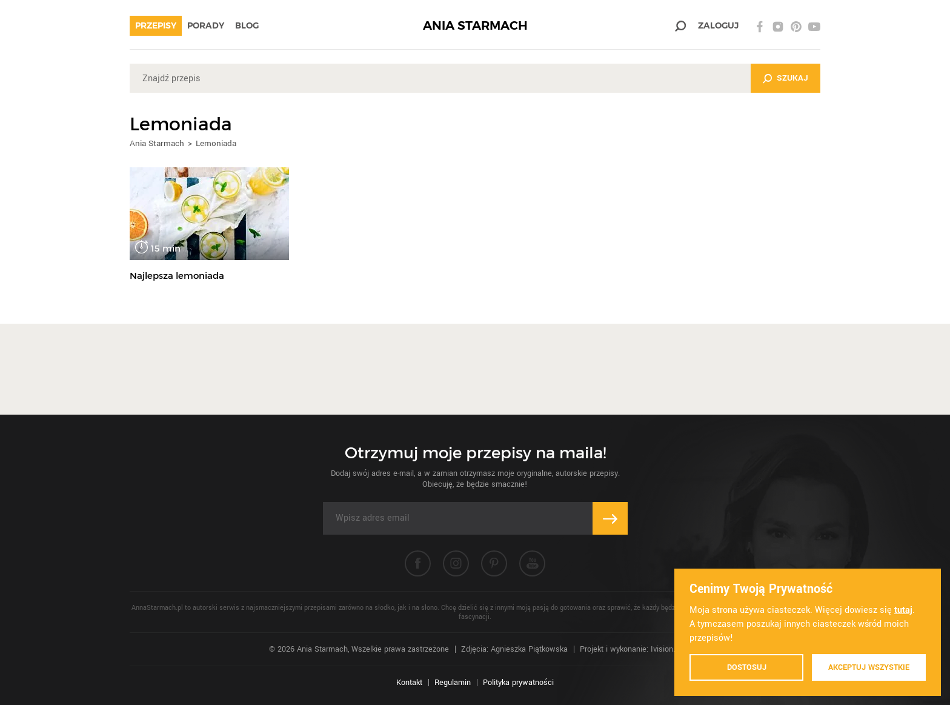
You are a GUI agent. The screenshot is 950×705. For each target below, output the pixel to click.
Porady (205, 25)
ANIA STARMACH (475, 25)
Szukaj (792, 78)
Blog (247, 25)
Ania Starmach (157, 143)
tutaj (903, 610)
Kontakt (409, 682)
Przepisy (155, 25)
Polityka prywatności (518, 682)
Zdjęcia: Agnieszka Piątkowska (514, 649)
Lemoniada (216, 143)
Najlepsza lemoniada (177, 275)
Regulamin (452, 682)
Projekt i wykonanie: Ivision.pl (630, 649)
